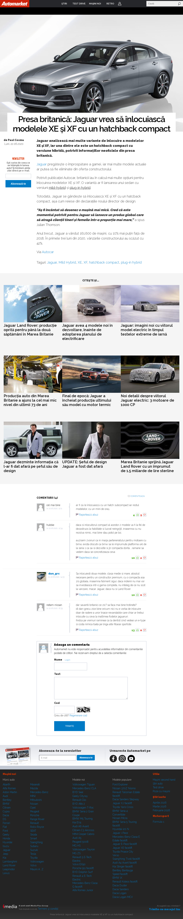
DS (4, 819)
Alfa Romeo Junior (82, 890)
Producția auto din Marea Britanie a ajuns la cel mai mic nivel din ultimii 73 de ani (30, 400)
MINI (33, 796)
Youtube (131, 758)
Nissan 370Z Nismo (124, 788)
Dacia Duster (120, 885)
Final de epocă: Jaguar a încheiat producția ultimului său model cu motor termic (86, 400)
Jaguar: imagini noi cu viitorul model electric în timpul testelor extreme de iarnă (147, 329)
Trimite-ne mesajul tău (164, 909)
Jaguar (42, 164)
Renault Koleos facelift (125, 881)
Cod (57, 703)
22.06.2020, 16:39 (56, 608)
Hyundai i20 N (121, 829)
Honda (6, 838)
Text (57, 674)
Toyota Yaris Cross (123, 807)
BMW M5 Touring (82, 818)
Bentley (7, 799)
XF (85, 262)
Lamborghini (10, 861)
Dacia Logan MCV (123, 897)
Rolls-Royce (37, 826)
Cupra (6, 811)
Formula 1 (158, 821)
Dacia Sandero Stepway (126, 799)
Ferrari (6, 823)
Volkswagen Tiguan (83, 784)
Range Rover (37, 819)
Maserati (35, 784)
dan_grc (54, 573)
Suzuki (34, 850)
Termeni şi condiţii (48, 908)
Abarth (6, 784)
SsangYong (36, 842)
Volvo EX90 (78, 864)
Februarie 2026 (161, 810)
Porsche (34, 815)
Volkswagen (37, 861)
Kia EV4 (76, 822)
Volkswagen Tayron (83, 849)
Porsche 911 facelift (83, 868)
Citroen (7, 807)
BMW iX (117, 877)
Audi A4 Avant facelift (125, 862)
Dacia (6, 815)
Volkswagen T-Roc (83, 807)
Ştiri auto (158, 783)
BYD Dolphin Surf (82, 872)
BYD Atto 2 (78, 803)
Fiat (5, 826)
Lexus (6, 873)
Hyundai (7, 842)
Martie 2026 (159, 806)
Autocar (48, 252)
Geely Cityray (80, 796)
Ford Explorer (120, 784)
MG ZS (76, 853)
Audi (5, 796)
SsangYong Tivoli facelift (126, 858)
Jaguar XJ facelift (122, 803)
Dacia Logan (119, 893)
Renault (34, 823)
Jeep (5, 853)
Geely (6, 834)
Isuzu (6, 846)
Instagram (122, 758)
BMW (6, 803)
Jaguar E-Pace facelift (125, 843)
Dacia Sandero (121, 889)
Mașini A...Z (36, 869)
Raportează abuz (88, 514)
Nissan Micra (120, 818)
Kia (4, 857)
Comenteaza (137, 496)
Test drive (158, 787)
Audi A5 (76, 837)
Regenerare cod (78, 715)
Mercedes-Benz (39, 792)
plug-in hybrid (80, 188)
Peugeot (34, 811)
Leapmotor (9, 869)
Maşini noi (9, 774)
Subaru (34, 846)
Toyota (34, 857)
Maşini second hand (164, 779)
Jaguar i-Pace (120, 832)
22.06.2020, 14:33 (57, 577)
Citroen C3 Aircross (83, 830)
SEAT (33, 830)
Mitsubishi (36, 799)
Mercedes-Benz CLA (84, 788)
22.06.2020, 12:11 (55, 508)
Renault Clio (79, 799)
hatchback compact (104, 262)
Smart (33, 838)
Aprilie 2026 (160, 802)
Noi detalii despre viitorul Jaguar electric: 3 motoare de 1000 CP (147, 400)
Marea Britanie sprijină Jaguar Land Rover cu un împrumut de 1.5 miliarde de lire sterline (147, 466)
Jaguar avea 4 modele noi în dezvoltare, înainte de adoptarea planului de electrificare (87, 332)
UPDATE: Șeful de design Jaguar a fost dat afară (84, 464)
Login (119, 3)
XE (80, 262)
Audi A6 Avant (80, 826)
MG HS (76, 845)
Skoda (33, 834)
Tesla (33, 853)
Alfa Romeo (9, 788)
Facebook (113, 758)
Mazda (34, 788)
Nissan (34, 803)
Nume (58, 659)
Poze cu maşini (161, 791)
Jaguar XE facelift (122, 847)
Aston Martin (10, 792)
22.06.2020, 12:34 (56, 528)
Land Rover (9, 865)
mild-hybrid (57, 188)
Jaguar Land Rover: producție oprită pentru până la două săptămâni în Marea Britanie (30, 329)
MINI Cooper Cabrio (83, 834)
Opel (33, 807)
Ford (5, 830)
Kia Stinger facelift (123, 866)
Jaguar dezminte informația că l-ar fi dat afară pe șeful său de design (31, 466)
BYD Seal (77, 792)
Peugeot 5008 (80, 841)
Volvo (33, 865)
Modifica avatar (44, 648)
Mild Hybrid (67, 262)
